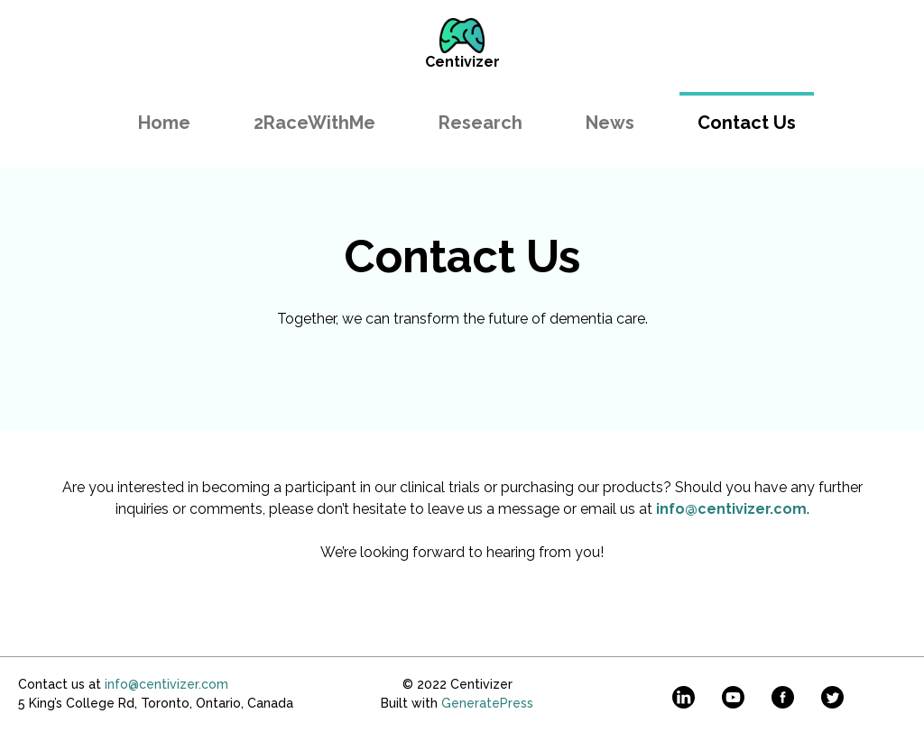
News (610, 122)
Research (480, 122)
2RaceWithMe (314, 122)
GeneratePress (487, 703)
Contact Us (747, 122)
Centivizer (462, 61)
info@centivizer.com (166, 684)
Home (164, 122)
